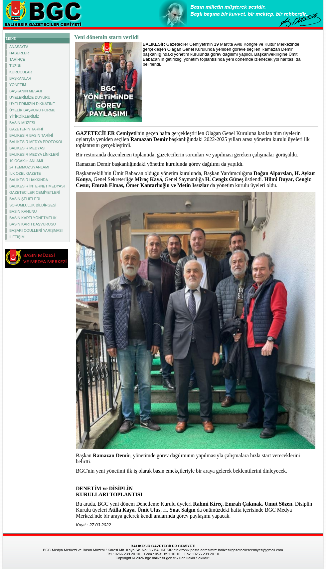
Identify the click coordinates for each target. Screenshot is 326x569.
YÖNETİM (17, 85)
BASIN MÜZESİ (22, 123)
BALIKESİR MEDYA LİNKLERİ (34, 154)
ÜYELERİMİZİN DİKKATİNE (32, 104)
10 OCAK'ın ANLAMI (26, 161)
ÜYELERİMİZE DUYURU (29, 97)
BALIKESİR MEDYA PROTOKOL (36, 142)
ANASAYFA (18, 47)
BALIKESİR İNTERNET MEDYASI (37, 186)
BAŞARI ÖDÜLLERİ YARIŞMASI (36, 230)
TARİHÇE (17, 59)
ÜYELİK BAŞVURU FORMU (32, 110)
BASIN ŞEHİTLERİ (24, 199)
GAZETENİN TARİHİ (26, 129)
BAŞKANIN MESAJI (25, 91)
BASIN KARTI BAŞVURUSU (32, 224)
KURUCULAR (20, 72)
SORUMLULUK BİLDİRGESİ (32, 205)
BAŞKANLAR (20, 78)
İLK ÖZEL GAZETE (25, 173)
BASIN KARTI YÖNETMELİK (33, 218)
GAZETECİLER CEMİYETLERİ (34, 192)
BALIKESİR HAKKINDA (28, 180)
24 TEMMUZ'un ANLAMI (29, 167)
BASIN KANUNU (23, 211)
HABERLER (19, 53)
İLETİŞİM (17, 237)
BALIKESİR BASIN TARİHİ (31, 135)
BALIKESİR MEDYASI (27, 148)
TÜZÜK (15, 66)
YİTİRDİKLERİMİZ (24, 116)
